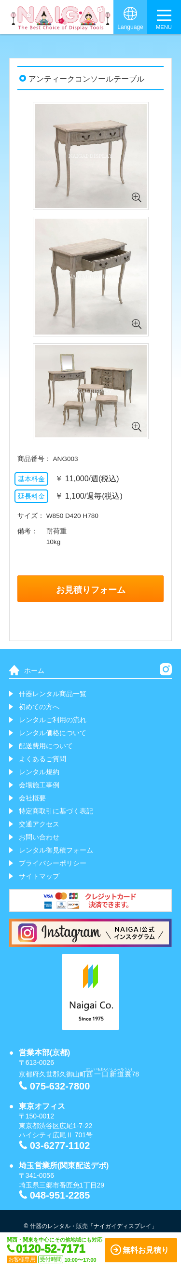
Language (130, 27)
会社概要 (32, 798)
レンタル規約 (39, 772)
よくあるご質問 (42, 759)
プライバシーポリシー (52, 863)
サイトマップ (39, 876)
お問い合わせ (39, 837)
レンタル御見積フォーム (56, 850)
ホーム (34, 670)
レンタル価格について (52, 733)
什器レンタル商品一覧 (52, 694)
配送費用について (46, 746)
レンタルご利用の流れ (52, 720)
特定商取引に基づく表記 (56, 811)
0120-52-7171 (50, 1249)
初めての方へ (39, 707)
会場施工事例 (39, 785)
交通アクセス (39, 824)
